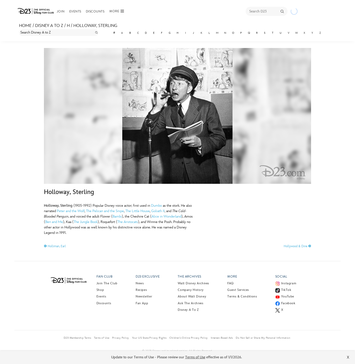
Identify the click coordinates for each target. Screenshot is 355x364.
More (232, 276)
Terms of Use (195, 357)
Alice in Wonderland (166, 216)
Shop (100, 290)
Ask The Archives (190, 303)
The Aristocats (127, 222)
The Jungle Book (86, 222)
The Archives (189, 276)
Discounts (95, 11)
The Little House (137, 211)
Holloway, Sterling (95, 25)
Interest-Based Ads (222, 338)
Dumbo (156, 206)
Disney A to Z (49, 25)
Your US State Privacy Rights (149, 338)
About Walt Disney (192, 296)
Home (25, 25)
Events (75, 11)
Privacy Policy (120, 338)
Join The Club (107, 283)
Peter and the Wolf (70, 211)
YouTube (287, 296)
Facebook (288, 303)
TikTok (286, 290)
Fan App (142, 303)
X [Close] (348, 357)
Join (61, 11)
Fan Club (104, 276)
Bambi (117, 216)
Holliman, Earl (55, 246)
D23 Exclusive (148, 276)
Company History (191, 290)
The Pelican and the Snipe (105, 211)
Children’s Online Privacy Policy (188, 338)
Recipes (141, 290)
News (140, 283)
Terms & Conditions (242, 296)
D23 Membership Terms (77, 338)
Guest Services (238, 290)
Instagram (288, 283)
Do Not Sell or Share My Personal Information (263, 338)
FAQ (230, 283)
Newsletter (144, 296)
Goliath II (158, 211)
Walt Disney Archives (193, 283)
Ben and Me (54, 222)
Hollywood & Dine (297, 246)
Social (281, 276)
